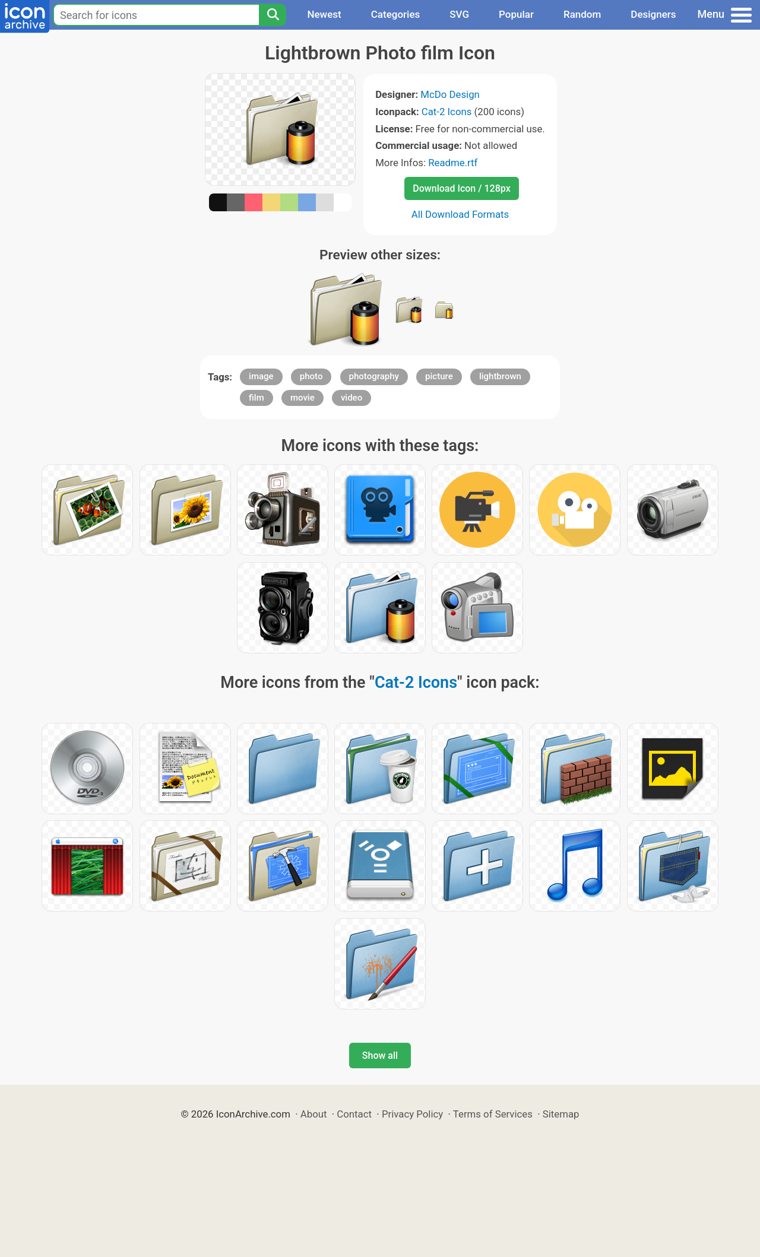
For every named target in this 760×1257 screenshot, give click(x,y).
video (351, 397)
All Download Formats (460, 214)
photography (374, 376)
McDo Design (450, 94)
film (256, 397)
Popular (516, 14)
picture (439, 376)
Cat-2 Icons (447, 112)
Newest (324, 14)
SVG (459, 14)
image (261, 376)
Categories (395, 14)
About (313, 1114)
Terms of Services (493, 1114)
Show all (380, 1055)
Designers (653, 14)
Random (582, 14)
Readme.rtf (452, 163)
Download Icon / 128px (461, 188)
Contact (354, 1114)
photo (311, 376)
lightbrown (500, 376)
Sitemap (561, 1114)
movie (302, 397)
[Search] (272, 15)
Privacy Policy (412, 1114)
